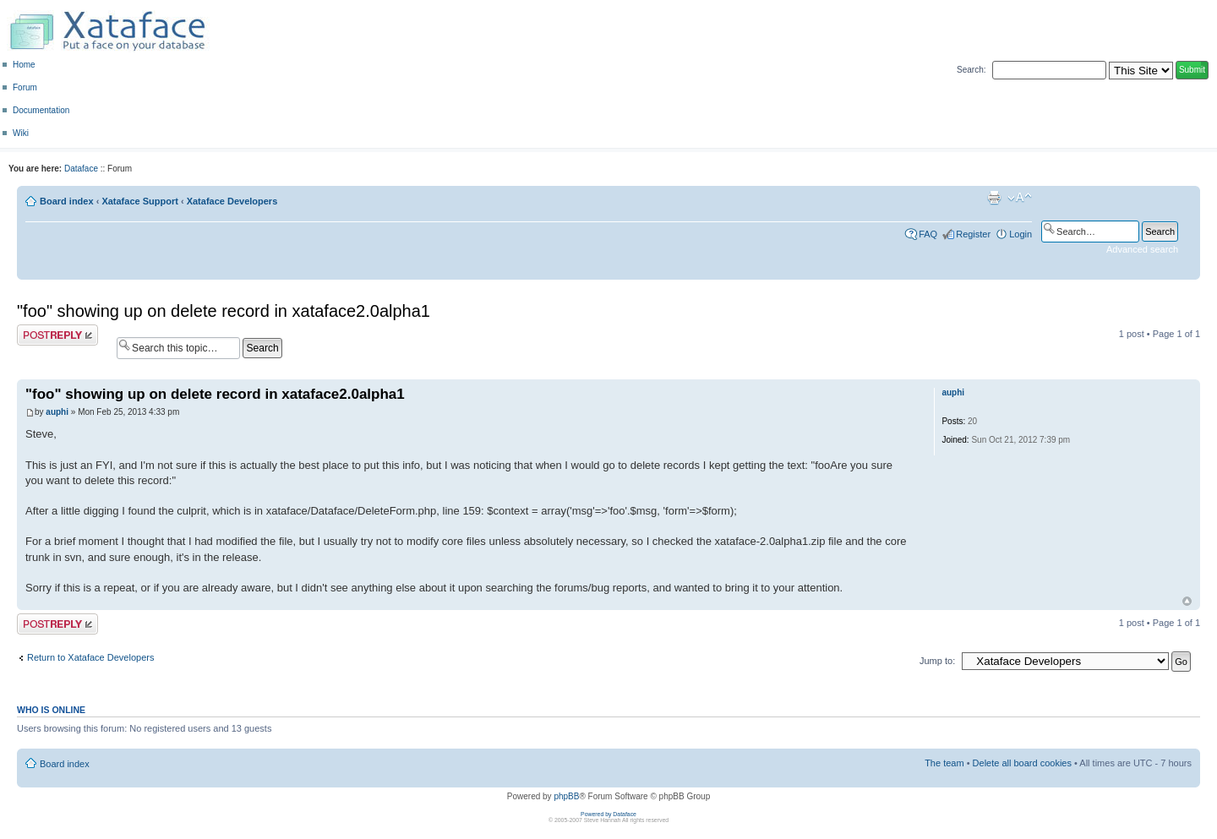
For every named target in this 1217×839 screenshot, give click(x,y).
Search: (971, 69)
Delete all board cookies (1022, 763)
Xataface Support (139, 201)
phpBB (566, 796)
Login (1020, 234)
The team (944, 763)
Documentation (41, 110)
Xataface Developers (232, 201)
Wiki (21, 133)
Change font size (1019, 197)
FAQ (928, 234)
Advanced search (1142, 249)
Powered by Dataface (608, 814)
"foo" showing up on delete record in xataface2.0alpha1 (223, 311)
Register (973, 234)
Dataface (81, 168)
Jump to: (937, 661)
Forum (25, 87)
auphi (57, 412)
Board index (67, 201)
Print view (994, 197)
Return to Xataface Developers (90, 657)
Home (24, 64)
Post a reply (57, 335)
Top (1187, 601)
